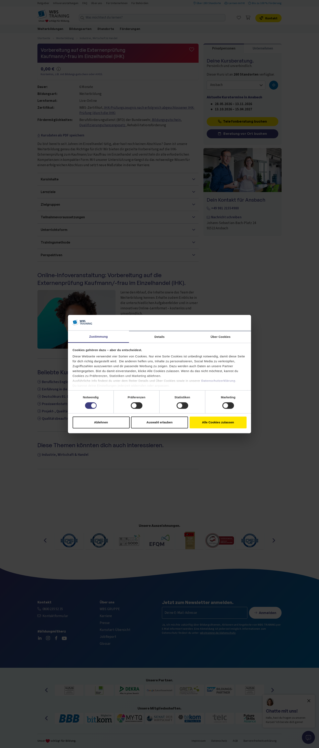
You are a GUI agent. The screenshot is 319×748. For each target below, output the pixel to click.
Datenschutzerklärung (218, 381)
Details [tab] (159, 337)
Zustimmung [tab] (98, 336)
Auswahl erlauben (159, 422)
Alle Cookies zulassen (218, 422)
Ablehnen (101, 422)
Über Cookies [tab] (221, 337)
